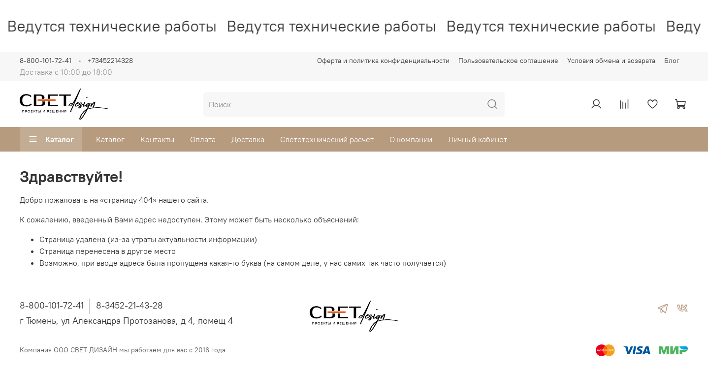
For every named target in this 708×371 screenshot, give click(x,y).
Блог (671, 60)
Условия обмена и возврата (611, 60)
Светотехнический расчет (327, 139)
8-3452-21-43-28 (129, 305)
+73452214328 (110, 60)
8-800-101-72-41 (45, 60)
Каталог (51, 139)
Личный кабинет (477, 139)
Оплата (203, 139)
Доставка (247, 139)
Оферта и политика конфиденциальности (383, 60)
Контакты (157, 139)
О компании (410, 139)
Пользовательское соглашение (508, 60)
